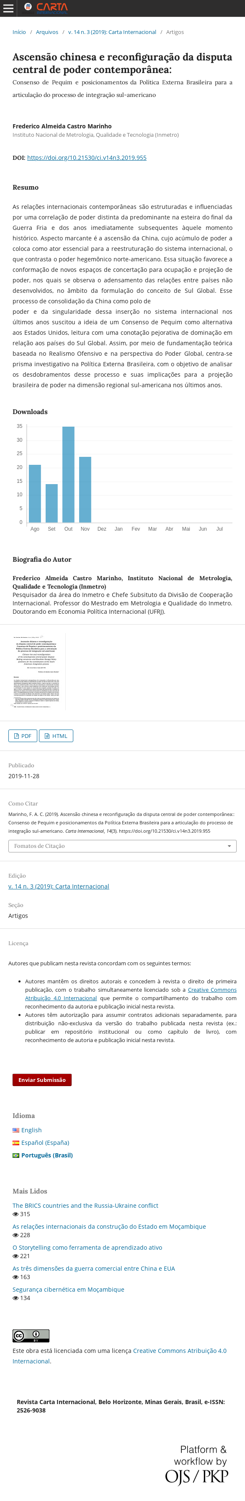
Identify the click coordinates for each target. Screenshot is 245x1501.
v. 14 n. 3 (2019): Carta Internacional (112, 32)
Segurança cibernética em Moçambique (68, 1289)
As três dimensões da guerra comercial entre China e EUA (94, 1268)
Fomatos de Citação (39, 846)
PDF (25, 736)
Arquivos (47, 32)
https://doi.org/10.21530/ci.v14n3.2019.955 (87, 158)
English (31, 1130)
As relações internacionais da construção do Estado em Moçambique (109, 1226)
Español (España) (45, 1143)
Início (19, 32)
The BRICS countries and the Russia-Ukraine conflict (85, 1205)
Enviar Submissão (42, 1080)
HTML (59, 736)
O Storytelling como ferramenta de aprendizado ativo (87, 1247)
